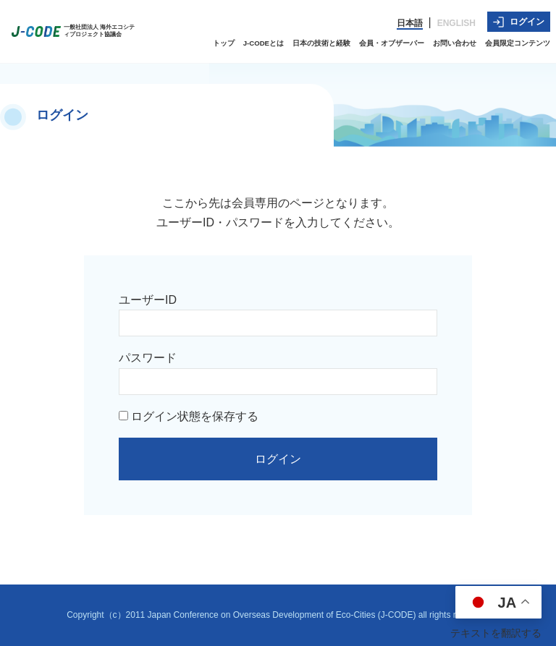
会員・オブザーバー (391, 43)
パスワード (148, 358)
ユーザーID (148, 300)
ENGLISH (456, 23)
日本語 (410, 23)
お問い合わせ (454, 43)
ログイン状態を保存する (188, 416)
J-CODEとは (263, 43)
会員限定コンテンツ (517, 43)
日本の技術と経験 (321, 43)
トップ (224, 43)
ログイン (518, 22)
